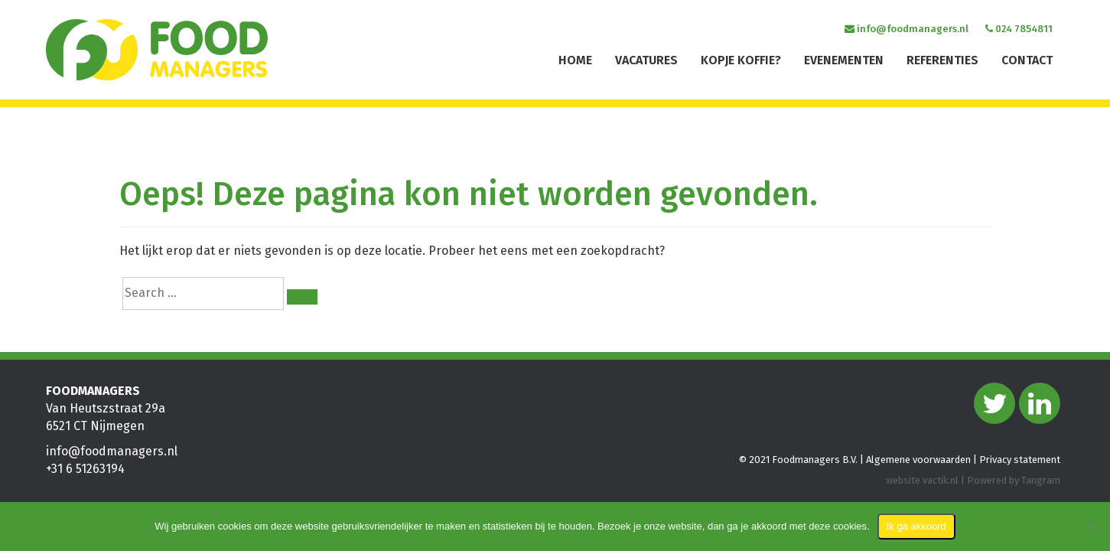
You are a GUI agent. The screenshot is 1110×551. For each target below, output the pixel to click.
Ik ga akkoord (916, 526)
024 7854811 (1019, 28)
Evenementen (844, 60)
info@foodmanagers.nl (906, 28)
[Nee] (1091, 526)
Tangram (1040, 480)
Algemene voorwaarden (918, 459)
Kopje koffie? (741, 60)
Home (575, 60)
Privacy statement (1019, 459)
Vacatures (646, 60)
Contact (1027, 60)
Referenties (942, 60)
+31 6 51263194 (85, 468)
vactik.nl (941, 480)
